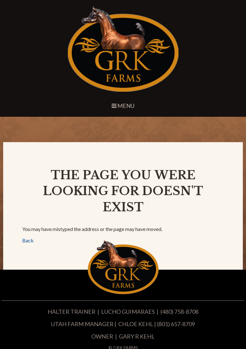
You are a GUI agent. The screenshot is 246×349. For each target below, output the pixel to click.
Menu (123, 105)
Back (28, 240)
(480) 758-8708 (179, 311)
